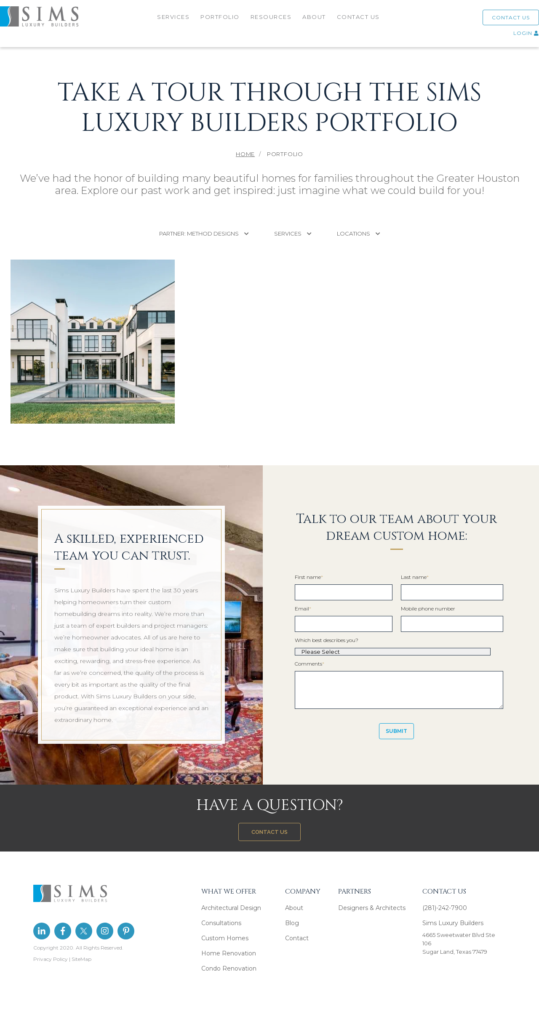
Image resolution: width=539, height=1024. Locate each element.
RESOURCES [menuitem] (272, 19)
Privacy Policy (50, 959)
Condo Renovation (228, 968)
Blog (292, 923)
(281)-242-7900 (444, 908)
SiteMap (81, 959)
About (294, 908)
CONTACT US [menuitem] (359, 19)
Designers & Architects (372, 908)
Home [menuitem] (245, 154)
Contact (297, 938)
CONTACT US (500, 20)
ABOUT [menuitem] (315, 19)
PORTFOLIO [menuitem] (220, 19)
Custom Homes (224, 938)
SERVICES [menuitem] (174, 19)
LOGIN (515, 36)
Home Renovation (228, 953)
